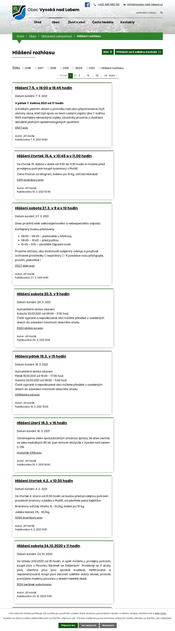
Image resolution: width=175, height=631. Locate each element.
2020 (78, 68)
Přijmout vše (67, 625)
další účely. (160, 613)
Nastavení (109, 625)
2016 (28, 68)
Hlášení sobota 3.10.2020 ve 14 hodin (124, 490)
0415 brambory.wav (105, 122)
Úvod (20, 36)
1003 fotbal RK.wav (110, 520)
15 (88, 75)
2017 (41, 68)
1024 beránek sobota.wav (109, 373)
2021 (92, 68)
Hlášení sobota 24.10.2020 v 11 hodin (123, 325)
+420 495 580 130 (109, 4)
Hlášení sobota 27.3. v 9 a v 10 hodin (46, 164)
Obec (56, 22)
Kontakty (127, 22)
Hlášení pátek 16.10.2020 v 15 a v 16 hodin (45, 492)
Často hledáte (102, 22)
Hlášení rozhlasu (112, 68)
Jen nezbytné (89, 625)
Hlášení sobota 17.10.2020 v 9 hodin (122, 405)
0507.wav (21, 136)
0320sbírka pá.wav (63, 531)
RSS (106, 52)
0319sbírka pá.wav (27, 298)
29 (97, 75)
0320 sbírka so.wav (105, 203)
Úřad (37, 22)
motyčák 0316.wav (104, 285)
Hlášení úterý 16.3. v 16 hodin (117, 254)
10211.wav (21, 452)
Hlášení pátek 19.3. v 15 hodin (40, 254)
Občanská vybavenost (56, 36)
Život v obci (76, 22)
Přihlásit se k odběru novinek (138, 52)
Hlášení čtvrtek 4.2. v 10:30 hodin (44, 325)
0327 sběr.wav (25, 227)
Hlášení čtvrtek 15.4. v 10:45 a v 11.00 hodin (124, 90)
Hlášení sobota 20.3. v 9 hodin (118, 164)
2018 (53, 68)
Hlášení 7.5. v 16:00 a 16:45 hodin (43, 87)
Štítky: (16, 68)
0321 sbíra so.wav (126, 441)
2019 (66, 68)
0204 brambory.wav (28, 371)
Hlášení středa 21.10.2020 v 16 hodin (46, 405)
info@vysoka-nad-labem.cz (145, 4)
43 (105, 75)
